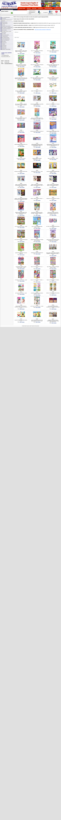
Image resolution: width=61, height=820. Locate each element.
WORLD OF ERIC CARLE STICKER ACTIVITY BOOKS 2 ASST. (52, 78)
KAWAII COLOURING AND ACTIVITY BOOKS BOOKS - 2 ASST (21, 118)
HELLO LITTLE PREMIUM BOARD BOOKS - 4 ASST (37, 227)
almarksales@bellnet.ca (8, 63)
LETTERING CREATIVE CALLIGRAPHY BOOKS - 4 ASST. (37, 293)
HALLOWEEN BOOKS (4, 36)
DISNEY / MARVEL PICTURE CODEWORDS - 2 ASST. (37, 159)
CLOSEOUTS (40, 8)
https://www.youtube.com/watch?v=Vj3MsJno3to (43, 29)
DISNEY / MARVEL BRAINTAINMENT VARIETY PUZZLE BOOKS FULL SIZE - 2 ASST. (37, 185)
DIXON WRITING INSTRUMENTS (6, 28)
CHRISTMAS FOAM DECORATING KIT (37, 252)
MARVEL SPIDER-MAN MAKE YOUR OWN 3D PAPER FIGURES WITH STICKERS (21, 213)
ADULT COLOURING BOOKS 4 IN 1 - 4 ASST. (37, 267)
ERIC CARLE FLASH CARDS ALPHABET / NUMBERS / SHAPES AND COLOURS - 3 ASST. (53, 253)
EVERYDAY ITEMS (22, 8)
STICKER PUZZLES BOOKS (21, 158)
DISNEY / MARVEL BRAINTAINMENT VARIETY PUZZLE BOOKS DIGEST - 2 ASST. (53, 185)
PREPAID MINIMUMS (48, 8)
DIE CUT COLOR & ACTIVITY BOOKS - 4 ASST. (37, 280)
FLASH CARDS (3, 33)
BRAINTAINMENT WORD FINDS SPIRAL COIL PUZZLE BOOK (53, 131)
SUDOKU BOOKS (3, 46)
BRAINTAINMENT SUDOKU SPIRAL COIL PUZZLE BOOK (21, 145)
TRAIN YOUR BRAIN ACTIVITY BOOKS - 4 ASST (53, 280)
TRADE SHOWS (57, 8)
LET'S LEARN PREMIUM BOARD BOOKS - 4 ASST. (21, 240)
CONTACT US (57, 1)
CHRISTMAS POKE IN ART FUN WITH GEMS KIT (21, 253)
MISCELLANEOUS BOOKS (5, 37)
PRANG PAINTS (3, 41)
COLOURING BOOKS (4, 23)
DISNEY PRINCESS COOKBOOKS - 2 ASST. (37, 91)
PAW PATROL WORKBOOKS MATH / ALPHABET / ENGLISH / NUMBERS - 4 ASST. (37, 213)
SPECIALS (29, 8)
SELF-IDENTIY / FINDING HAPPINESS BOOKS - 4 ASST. (53, 267)
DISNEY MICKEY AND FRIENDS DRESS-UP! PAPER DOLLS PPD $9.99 (53, 240)
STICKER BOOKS (3, 45)
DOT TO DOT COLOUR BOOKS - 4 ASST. (37, 306)
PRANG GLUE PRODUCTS (5, 40)
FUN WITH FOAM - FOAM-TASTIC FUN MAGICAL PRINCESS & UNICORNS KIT (21, 78)
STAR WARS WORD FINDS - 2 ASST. (37, 171)
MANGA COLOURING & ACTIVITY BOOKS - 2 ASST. (53, 104)
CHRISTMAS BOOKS (4, 22)
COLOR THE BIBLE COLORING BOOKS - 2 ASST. (21, 320)
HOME (44, 1)
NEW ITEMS (34, 8)
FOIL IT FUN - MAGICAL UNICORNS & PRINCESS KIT (37, 51)
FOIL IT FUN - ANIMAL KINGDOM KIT (53, 50)
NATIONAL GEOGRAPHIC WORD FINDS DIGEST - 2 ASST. (53, 172)
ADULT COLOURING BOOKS (5, 17)
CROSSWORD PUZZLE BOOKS (5, 26)
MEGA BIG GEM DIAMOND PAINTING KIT (36, 131)
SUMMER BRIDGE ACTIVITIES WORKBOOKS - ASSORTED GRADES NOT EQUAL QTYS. (53, 321)
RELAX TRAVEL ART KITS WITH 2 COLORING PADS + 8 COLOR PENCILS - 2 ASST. (21, 307)
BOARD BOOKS (3, 18)
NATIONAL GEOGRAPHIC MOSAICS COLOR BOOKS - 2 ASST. (21, 91)
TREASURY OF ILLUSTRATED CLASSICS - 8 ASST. (53, 199)
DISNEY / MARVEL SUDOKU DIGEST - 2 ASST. (37, 199)
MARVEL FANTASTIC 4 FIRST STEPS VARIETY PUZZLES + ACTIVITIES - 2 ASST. (21, 51)
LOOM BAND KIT (21, 131)
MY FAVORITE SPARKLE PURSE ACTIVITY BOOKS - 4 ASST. (21, 267)
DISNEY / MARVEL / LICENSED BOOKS (7, 27)
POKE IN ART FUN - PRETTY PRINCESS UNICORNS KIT (37, 65)
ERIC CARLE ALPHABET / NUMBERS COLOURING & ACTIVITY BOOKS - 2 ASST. (21, 105)
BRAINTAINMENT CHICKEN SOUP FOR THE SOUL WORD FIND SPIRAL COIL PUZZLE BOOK (53, 145)
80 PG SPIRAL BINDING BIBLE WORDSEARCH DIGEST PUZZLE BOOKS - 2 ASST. (53, 307)
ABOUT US (49, 1)
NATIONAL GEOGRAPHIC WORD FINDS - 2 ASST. (21, 172)
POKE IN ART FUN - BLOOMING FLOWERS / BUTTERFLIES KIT (21, 65)
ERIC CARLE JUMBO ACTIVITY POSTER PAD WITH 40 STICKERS (37, 78)
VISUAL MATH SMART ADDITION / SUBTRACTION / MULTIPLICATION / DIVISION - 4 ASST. (53, 213)
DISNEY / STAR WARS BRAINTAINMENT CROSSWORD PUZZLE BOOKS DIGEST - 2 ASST (21, 199)
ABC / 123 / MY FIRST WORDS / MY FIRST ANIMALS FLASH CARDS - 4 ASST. (36, 118)
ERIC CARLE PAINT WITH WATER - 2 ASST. (53, 91)
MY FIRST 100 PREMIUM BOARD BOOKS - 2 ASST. (53, 227)
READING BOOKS (4, 42)
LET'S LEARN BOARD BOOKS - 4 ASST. (21, 226)
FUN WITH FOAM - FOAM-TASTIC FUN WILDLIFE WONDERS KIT (53, 65)
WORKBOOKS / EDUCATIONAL (5, 49)
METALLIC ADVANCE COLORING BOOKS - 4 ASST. (53, 293)
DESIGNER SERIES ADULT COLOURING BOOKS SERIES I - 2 (37, 104)
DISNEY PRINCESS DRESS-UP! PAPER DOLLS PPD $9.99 (37, 240)
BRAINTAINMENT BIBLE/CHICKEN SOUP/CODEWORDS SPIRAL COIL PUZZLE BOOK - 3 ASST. (37, 145)
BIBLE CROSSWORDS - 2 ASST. (53, 158)
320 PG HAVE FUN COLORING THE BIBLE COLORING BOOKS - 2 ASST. (37, 320)
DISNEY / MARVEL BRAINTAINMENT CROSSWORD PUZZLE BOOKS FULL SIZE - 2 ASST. (21, 185)
